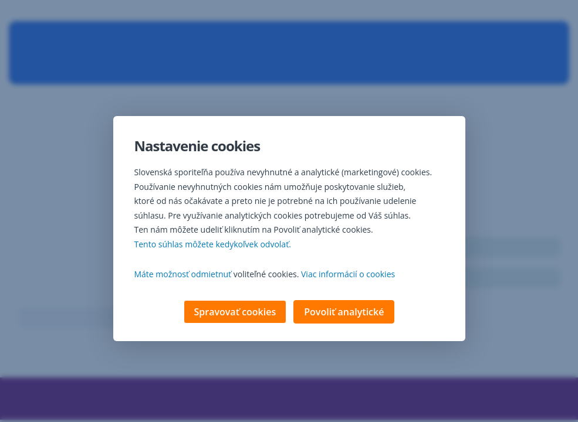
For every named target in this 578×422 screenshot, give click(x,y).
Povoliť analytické (344, 313)
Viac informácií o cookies (348, 275)
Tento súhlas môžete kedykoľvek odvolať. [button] (212, 245)
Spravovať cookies (235, 313)
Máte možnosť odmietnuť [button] (183, 275)
